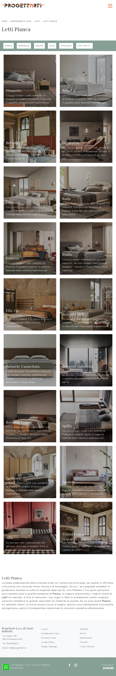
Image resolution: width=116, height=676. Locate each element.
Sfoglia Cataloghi (49, 646)
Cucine (44, 629)
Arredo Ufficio (48, 642)
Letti (37, 21)
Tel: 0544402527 (10, 643)
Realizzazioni (86, 637)
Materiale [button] (23, 46)
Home (4, 21)
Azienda (83, 629)
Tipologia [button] (66, 46)
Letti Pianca (50, 21)
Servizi (83, 633)
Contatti (84, 642)
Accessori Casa (48, 637)
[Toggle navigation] (110, 5)
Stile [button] (52, 46)
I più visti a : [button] (84, 46)
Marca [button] (8, 46)
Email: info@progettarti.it (14, 647)
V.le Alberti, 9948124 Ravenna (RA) (12, 638)
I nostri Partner (87, 646)
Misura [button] (39, 46)
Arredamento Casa (21, 21)
